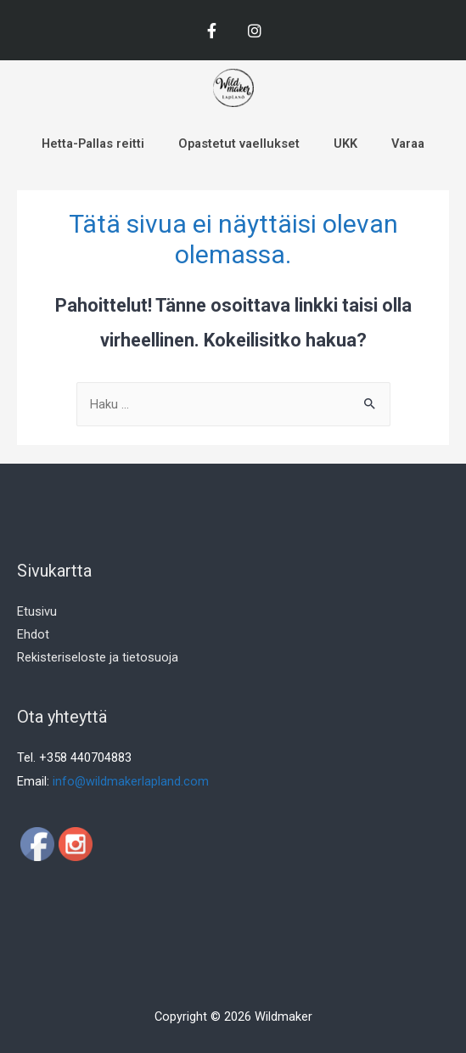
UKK (345, 143)
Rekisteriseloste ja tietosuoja (97, 657)
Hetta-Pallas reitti (93, 143)
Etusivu (37, 611)
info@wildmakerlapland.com (131, 781)
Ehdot (33, 634)
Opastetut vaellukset (239, 143)
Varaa (407, 143)
